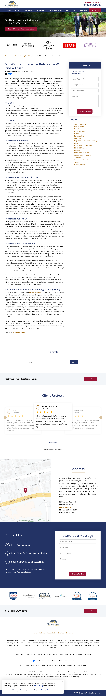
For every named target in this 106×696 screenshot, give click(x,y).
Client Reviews (53, 395)
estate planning (35, 292)
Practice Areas (40, 10)
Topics (74, 119)
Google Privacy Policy (59, 665)
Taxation (77, 157)
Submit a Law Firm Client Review (53, 449)
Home (9, 10)
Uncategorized (79, 165)
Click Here (90, 379)
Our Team (28, 10)
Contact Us (95, 10)
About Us (18, 10)
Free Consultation (93, 2)
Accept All (10, 690)
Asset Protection (80, 124)
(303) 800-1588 (92, 5)
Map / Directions (66, 507)
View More (53, 442)
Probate (77, 150)
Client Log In (83, 10)
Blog (74, 10)
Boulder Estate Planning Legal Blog (21, 56)
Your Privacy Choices (40, 661)
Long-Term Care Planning (83, 145)
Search (73, 362)
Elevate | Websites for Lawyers (87, 693)
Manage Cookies (69, 661)
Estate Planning (19, 332)
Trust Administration (81, 160)
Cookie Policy (57, 661)
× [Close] (62, 682)
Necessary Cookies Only (28, 690)
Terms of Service (76, 665)
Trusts (76, 162)
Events (76, 134)
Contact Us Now (85, 111)
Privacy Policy (51, 633)
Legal (76, 143)
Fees (67, 10)
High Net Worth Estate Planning (85, 141)
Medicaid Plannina (80, 148)
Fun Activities (79, 136)
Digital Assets (79, 126)
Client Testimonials (55, 10)
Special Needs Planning (82, 155)
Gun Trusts (78, 138)
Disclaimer (42, 633)
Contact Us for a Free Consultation (21, 29)
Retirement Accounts (81, 153)
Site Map (61, 633)
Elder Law (77, 129)
